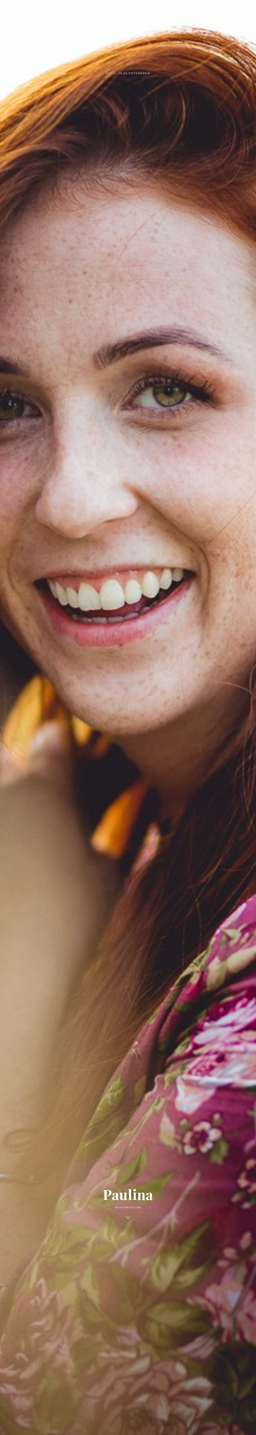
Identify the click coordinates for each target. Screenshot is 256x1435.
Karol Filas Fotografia (128, 73)
